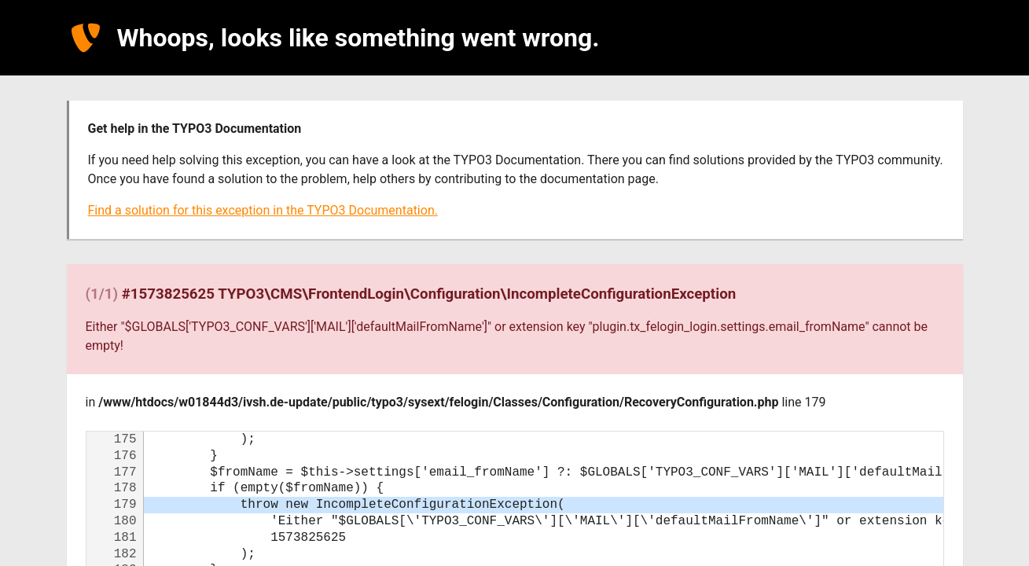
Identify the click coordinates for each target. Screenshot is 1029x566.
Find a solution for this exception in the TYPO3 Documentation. (263, 210)
